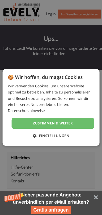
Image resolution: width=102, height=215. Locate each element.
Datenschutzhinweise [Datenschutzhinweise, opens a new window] (26, 110)
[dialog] (51, 107)
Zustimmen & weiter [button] (53, 123)
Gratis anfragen (51, 210)
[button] (51, 203)
